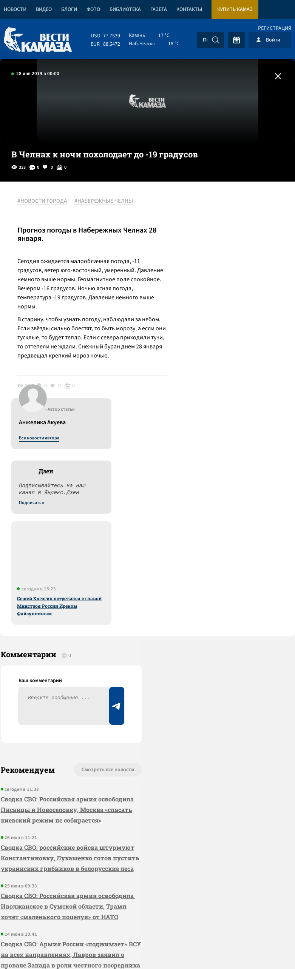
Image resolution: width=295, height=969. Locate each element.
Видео (44, 9)
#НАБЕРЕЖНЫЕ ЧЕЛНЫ (105, 201)
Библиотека (125, 9)
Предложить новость (220, 577)
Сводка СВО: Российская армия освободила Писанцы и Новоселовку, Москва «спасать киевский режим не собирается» (57, 597)
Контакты (189, 9)
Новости (15, 9)
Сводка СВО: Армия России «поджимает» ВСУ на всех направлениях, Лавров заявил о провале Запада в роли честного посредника (50, 779)
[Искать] (215, 40)
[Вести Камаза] (38, 39)
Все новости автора (211, 209)
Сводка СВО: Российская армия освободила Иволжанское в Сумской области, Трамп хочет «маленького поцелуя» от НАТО (57, 715)
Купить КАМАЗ (235, 9)
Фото (93, 9)
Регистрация (274, 28)
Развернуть (147, 918)
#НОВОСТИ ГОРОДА (43, 201)
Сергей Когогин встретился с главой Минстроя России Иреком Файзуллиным (231, 377)
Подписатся (203, 274)
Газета (158, 9)
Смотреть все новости (91, 552)
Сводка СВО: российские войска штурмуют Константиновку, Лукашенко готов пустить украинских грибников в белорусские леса (61, 656)
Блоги (69, 9)
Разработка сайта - (266, 947)
